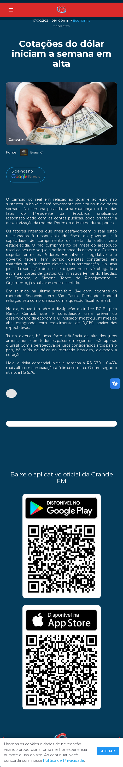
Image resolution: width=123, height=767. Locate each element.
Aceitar (108, 751)
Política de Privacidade (63, 760)
